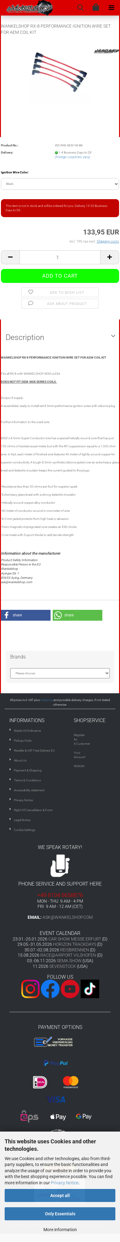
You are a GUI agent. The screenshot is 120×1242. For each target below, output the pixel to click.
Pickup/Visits (23, 740)
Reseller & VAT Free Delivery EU (34, 750)
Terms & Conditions (27, 780)
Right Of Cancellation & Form (33, 810)
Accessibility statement (29, 790)
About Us (20, 760)
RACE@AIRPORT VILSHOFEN (68, 955)
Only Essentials (60, 1213)
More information (60, 1229)
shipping (47, 700)
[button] (26, 615)
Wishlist (79, 766)
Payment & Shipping (28, 770)
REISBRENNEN (74, 949)
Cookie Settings (24, 830)
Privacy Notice (64, 1182)
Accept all (60, 1195)
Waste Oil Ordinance (27, 730)
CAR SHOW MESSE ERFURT (74, 938)
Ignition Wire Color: (15, 172)
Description (25, 337)
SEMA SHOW (69, 960)
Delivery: (7, 152)
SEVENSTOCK (62, 966)
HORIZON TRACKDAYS (74, 944)
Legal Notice (22, 820)
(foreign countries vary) (72, 157)
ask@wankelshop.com (67, 917)
